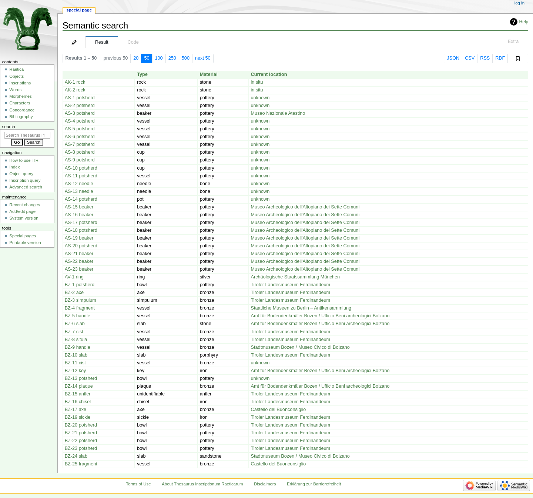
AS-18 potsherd (81, 230)
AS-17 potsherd (81, 222)
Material (209, 74)
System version (23, 218)
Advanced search (25, 187)
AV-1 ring (74, 277)
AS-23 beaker (79, 269)
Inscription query (24, 180)
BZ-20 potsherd (81, 425)
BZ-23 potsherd (81, 448)
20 (135, 58)
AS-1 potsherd (80, 97)
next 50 (203, 58)
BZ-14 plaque (79, 386)
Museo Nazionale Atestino (278, 113)
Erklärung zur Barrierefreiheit (314, 484)
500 (186, 58)
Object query (21, 173)
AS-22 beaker (79, 261)
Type (142, 74)
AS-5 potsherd (80, 128)
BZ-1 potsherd (79, 284)
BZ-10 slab (76, 355)
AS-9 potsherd (80, 160)
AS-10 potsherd (81, 168)
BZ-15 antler (78, 394)
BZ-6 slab (75, 323)
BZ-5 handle (77, 315)
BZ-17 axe (76, 409)
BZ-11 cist (75, 362)
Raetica (16, 69)
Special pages (22, 236)
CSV (470, 58)
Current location (269, 74)
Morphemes (20, 96)
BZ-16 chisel (78, 401)
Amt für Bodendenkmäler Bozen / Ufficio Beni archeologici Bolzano (320, 315)
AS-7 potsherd (80, 144)
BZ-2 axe (74, 292)
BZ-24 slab (76, 456)
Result (101, 42)
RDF (500, 58)
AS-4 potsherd (80, 121)
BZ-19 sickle (78, 417)
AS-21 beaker (79, 253)
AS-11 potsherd (81, 175)
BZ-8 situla (76, 339)
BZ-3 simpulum (80, 300)
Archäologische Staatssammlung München (295, 277)
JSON (453, 58)
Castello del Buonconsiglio (278, 409)
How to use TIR (23, 160)
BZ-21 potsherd (81, 432)
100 (159, 58)
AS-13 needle (79, 191)
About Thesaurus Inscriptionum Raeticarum (202, 484)
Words (15, 89)
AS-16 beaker (79, 214)
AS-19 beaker (79, 238)
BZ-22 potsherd (81, 440)
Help (524, 21)
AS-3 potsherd (80, 113)
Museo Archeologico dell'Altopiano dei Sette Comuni (305, 207)
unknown (260, 97)
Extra (513, 41)
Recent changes (24, 205)
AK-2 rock (75, 90)
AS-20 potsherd (81, 245)
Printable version (25, 242)
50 (146, 58)
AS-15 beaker (79, 207)
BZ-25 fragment (81, 464)
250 (172, 58)
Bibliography (21, 116)
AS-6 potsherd (80, 136)
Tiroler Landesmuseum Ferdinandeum (291, 284)
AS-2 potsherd (80, 105)
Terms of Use (138, 484)
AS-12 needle (79, 183)
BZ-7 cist (74, 331)
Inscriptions (20, 83)
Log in (519, 3)
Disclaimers (265, 484)
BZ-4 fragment (80, 308)
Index (14, 167)
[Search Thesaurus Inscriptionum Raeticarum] (27, 135)
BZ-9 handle (77, 347)
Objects (16, 76)
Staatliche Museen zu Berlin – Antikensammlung (301, 308)
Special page (79, 10)
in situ (257, 82)
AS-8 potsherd (80, 152)
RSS (485, 58)
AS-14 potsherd (81, 199)
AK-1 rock (75, 82)
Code (133, 42)
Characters (19, 103)
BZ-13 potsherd (81, 378)
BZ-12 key (75, 370)
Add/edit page (22, 211)
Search (8, 126)
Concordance (21, 110)
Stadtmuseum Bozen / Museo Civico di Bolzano (300, 347)
